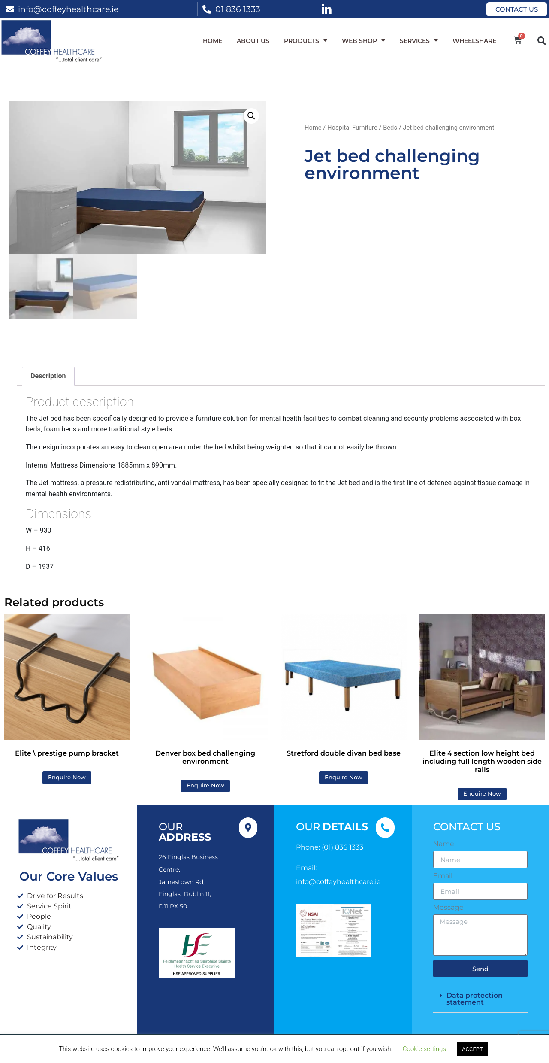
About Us (253, 41)
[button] (541, 40)
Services (419, 40)
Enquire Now (67, 777)
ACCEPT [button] (472, 1049)
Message (448, 908)
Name (443, 844)
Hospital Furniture (352, 127)
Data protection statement (474, 999)
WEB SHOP (363, 40)
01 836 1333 (237, 9)
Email (442, 876)
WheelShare (474, 41)
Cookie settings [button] (424, 1049)
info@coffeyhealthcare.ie (68, 9)
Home (212, 41)
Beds (390, 127)
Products (305, 40)
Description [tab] (48, 376)
